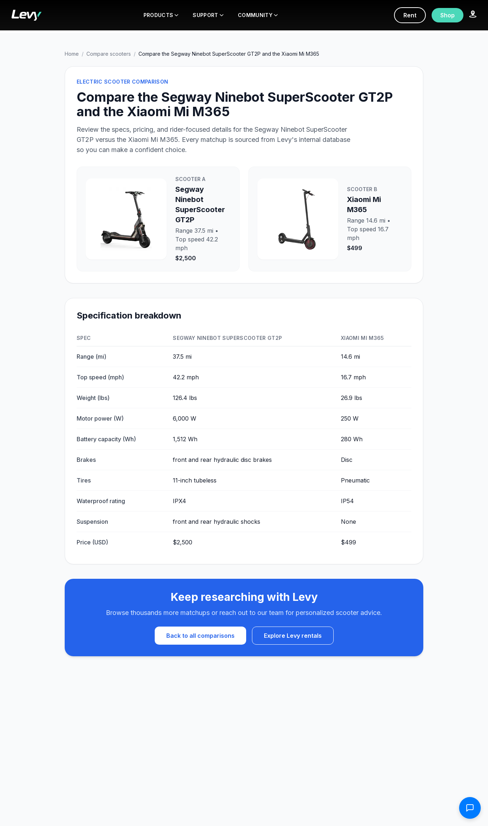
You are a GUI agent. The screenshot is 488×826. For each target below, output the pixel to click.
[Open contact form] (470, 808)
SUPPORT (208, 15)
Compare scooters (108, 54)
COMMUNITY (258, 15)
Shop (447, 15)
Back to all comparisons (200, 635)
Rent (409, 15)
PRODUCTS (161, 15)
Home (72, 54)
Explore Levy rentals (293, 635)
